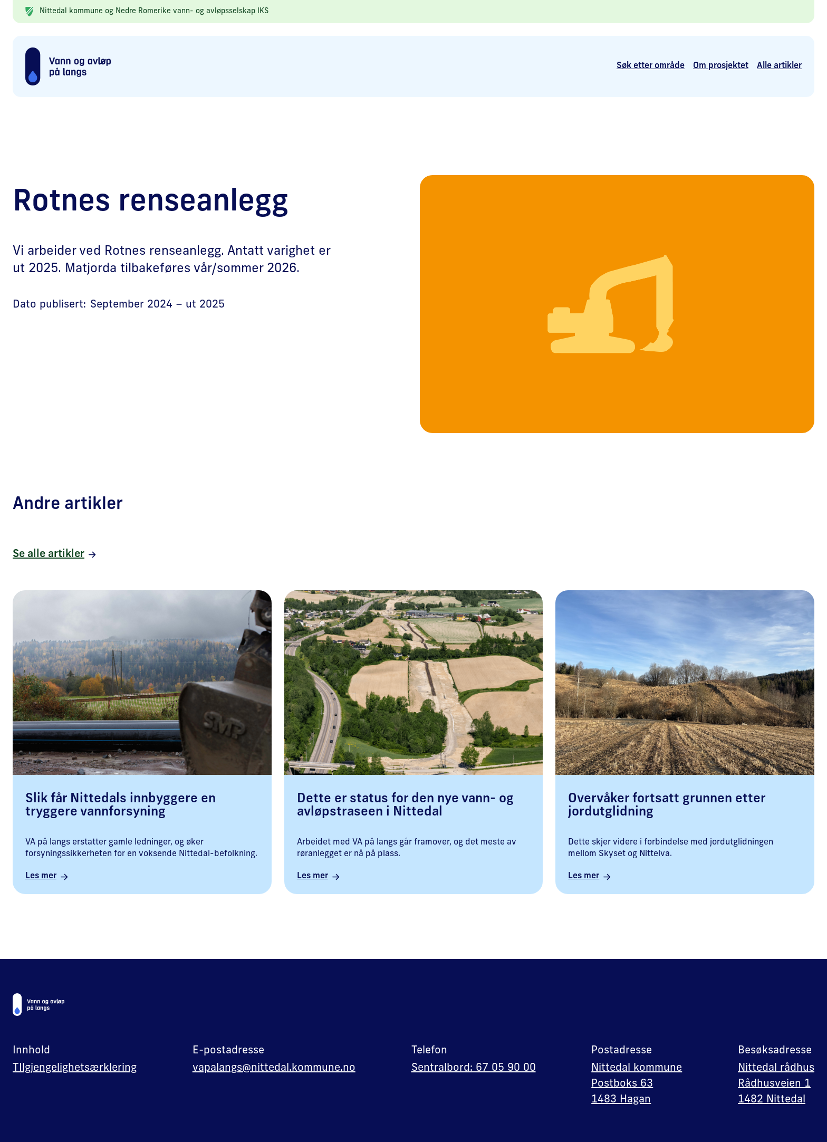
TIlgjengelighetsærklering (75, 1068)
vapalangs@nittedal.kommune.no (274, 1068)
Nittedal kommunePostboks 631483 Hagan (636, 1084)
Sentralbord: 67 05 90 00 (473, 1068)
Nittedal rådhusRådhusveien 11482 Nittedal (776, 1084)
